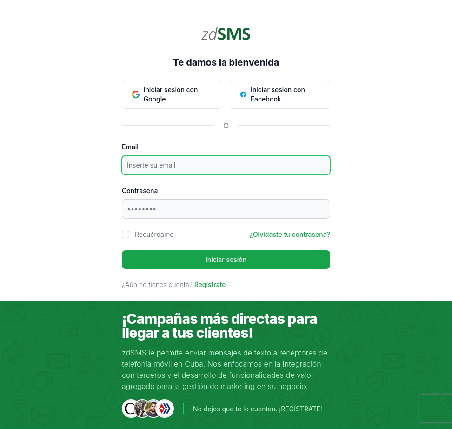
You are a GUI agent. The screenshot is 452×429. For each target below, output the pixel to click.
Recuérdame (154, 234)
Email (130, 147)
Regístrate (210, 284)
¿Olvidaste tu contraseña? (290, 234)
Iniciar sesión (226, 259)
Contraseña (140, 190)
